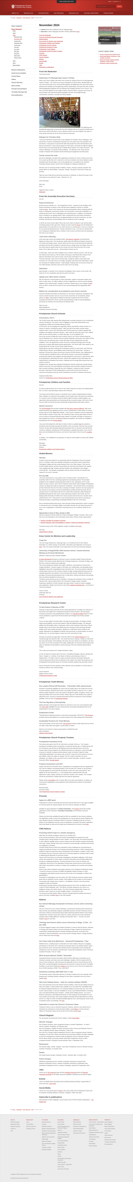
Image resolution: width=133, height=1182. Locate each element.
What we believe (77, 1122)
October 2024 (17, 41)
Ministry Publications (18, 70)
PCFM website (46, 408)
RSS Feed (122, 2)
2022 (14, 63)
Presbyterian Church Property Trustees (50, 51)
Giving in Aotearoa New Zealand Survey (110, 54)
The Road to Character (72, 239)
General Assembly (15, 1122)
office (47, 297)
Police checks (61, 1166)
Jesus (27, 1122)
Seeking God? (29, 1119)
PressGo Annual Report (19, 88)
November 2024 (18, 39)
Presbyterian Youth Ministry (47, 49)
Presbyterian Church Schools (47, 45)
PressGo (41, 53)
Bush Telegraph (26, 17)
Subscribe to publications (46, 67)
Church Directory (17, 82)
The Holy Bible (29, 1124)
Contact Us (116, 1)
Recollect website (78, 613)
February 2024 (17, 57)
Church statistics (61, 1149)
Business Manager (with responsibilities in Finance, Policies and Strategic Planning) (65, 522)
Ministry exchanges (46, 1141)
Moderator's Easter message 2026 (108, 63)
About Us (15, 13)
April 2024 (16, 53)
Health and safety (62, 1162)
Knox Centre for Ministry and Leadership (51, 41)
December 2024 (18, 37)
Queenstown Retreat (61, 698)
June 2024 (16, 49)
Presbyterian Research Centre (48, 47)
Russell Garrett (54, 760)
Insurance (60, 1151)
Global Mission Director (46, 532)
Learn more (52, 1083)
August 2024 (17, 45)
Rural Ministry (92, 1143)
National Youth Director (46, 733)
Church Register (44, 57)
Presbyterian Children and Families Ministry (52, 449)
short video (45, 707)
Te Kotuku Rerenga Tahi (19, 92)
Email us (63, 966)
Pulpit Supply (45, 1139)
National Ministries (91, 13)
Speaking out (76, 1119)
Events (41, 63)
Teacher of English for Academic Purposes (53, 520)
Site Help (26, 1178)
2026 (14, 31)
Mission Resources (93, 1130)
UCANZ (59, 1156)
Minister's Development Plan (48, 1128)
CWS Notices (43, 55)
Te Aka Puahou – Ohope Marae (96, 1122)
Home (109, 1)
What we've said (77, 1124)
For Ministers (43, 13)
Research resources (15, 1126)
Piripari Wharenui (80, 637)
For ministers (45, 1119)
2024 (32, 17)
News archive (15, 85)
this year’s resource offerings (75, 408)
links (60, 1090)
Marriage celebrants (46, 1149)
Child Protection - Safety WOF (65, 1164)
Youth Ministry (92, 1139)
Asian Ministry (92, 1128)
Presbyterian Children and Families (49, 43)
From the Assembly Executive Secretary (51, 37)
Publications (108, 13)
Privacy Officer (61, 1143)
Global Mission (43, 39)
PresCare (44, 1124)
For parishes (60, 1119)
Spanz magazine (16, 26)
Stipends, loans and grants (48, 1137)
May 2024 (16, 51)
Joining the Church (30, 1128)
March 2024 (17, 55)
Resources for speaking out (79, 1126)
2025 (14, 33)
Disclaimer (13, 1178)
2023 (14, 61)
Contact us (13, 1128)
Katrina (76, 1009)
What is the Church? (31, 1126)
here (71, 29)
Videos (13, 79)
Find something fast (66, 1)
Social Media (43, 61)
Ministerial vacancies (47, 1126)
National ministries (93, 1119)
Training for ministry (46, 1147)
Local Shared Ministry (63, 1140)
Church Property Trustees (64, 1134)
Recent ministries (93, 1145)
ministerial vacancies (70, 1072)
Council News (15, 76)
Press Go (60, 1130)
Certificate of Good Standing (48, 1131)
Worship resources (46, 1122)
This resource (89, 715)
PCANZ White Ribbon (78, 1128)
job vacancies (52, 1072)
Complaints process (62, 1145)
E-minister (91, 1141)
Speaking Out (74, 13)
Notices (41, 59)
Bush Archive (16, 65)
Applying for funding (62, 1132)
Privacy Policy (19, 1178)
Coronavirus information (63, 1169)
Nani (90, 283)
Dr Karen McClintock (45, 559)
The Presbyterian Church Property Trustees (52, 791)
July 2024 (16, 47)
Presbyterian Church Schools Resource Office (59, 378)
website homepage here (77, 585)
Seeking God (28, 13)
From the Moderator (45, 35)
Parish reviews (61, 1147)
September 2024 (18, 43)
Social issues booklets (18, 73)
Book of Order (61, 1122)
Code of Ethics (61, 1124)
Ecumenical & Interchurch (79, 1133)
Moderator (42, 192)
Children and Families (94, 1137)
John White (51, 780)
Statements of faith (15, 1124)
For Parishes (59, 13)
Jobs (40, 65)
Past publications (17, 95)
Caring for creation (77, 1131)
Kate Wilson (75, 1018)
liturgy (78, 225)
